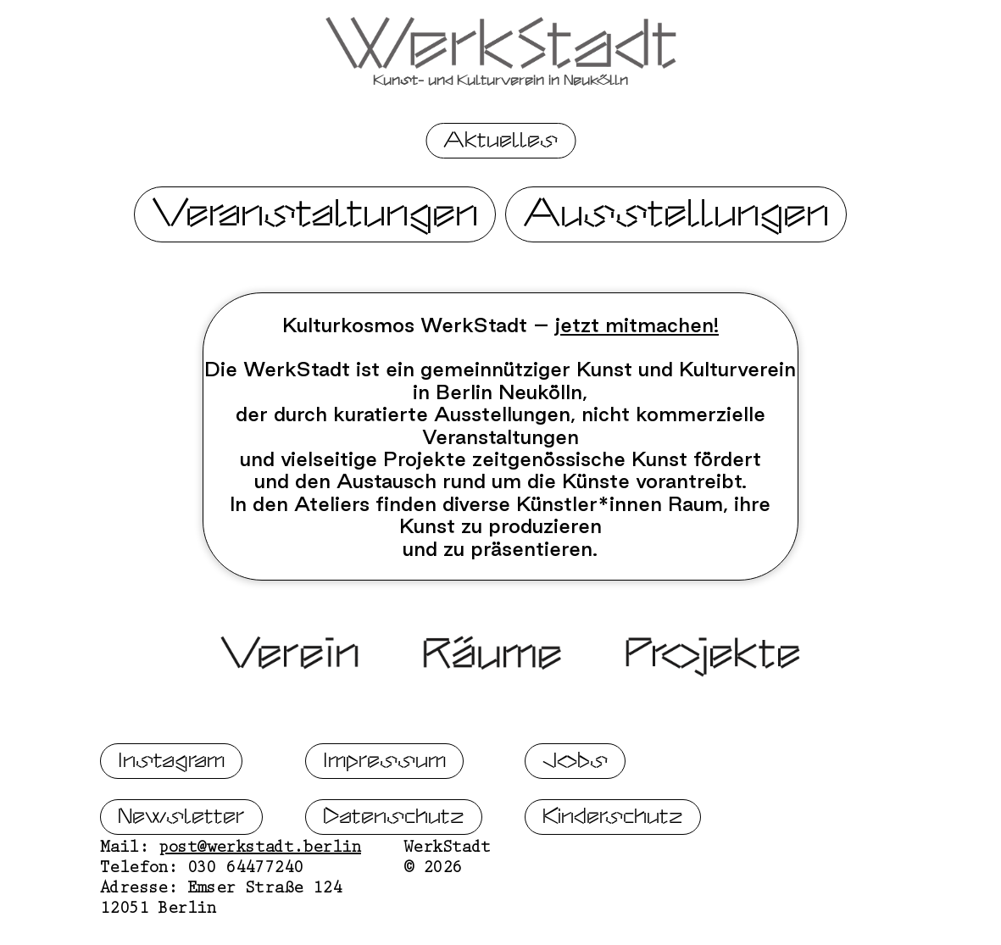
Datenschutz (393, 872)
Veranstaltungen (315, 214)
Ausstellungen (676, 214)
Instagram (171, 816)
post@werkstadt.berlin (259, 905)
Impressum (384, 816)
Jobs (575, 816)
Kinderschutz (612, 872)
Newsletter (181, 872)
